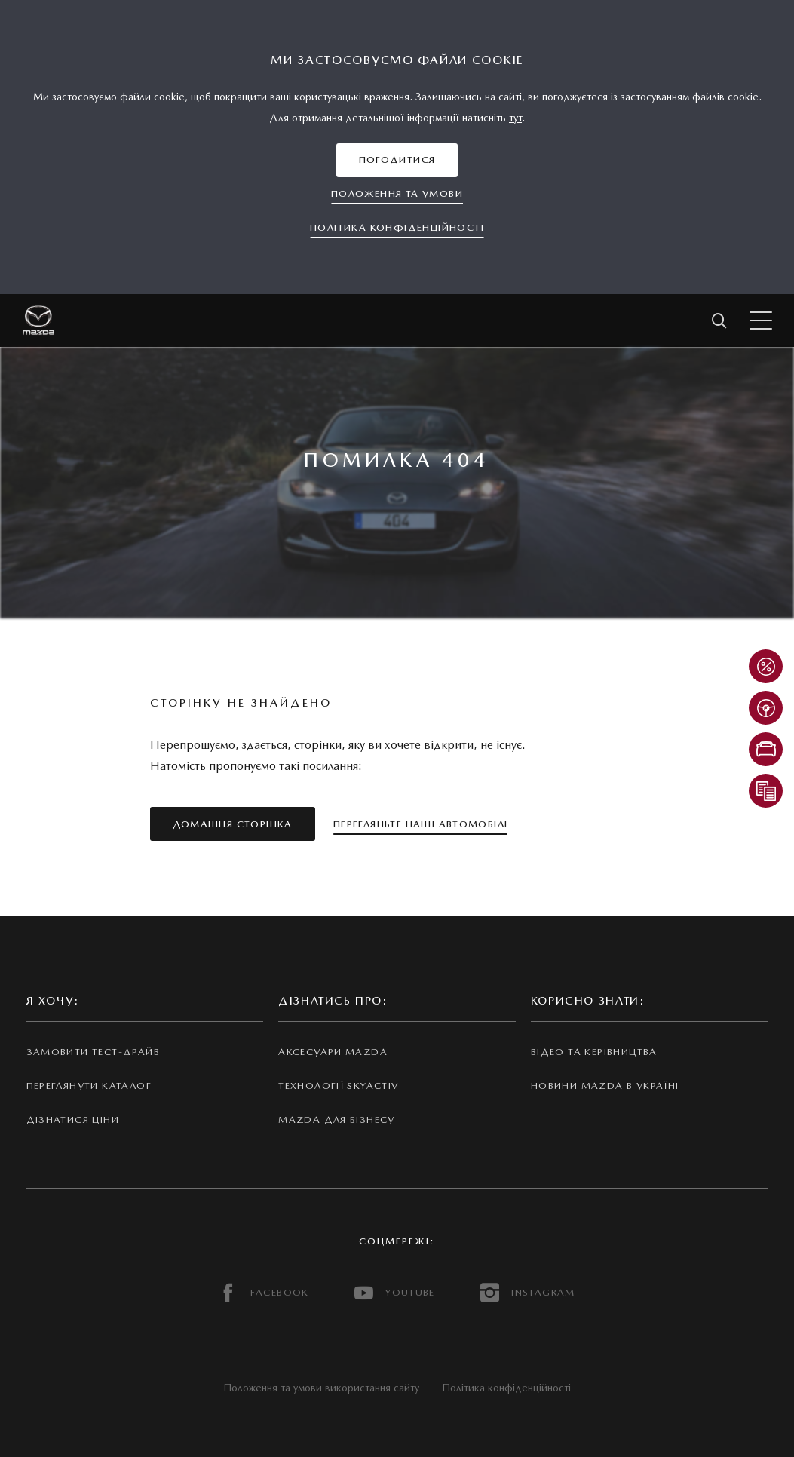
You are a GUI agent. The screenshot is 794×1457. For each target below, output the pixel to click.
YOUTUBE (394, 1293)
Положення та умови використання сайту (321, 1388)
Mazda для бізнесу (336, 1119)
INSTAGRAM (527, 1293)
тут (515, 118)
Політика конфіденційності (506, 1388)
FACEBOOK (264, 1293)
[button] (397, 160)
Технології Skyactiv (338, 1085)
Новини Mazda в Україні (605, 1085)
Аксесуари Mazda (333, 1051)
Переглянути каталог (89, 1085)
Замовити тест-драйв (93, 1051)
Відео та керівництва (594, 1051)
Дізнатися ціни (73, 1119)
